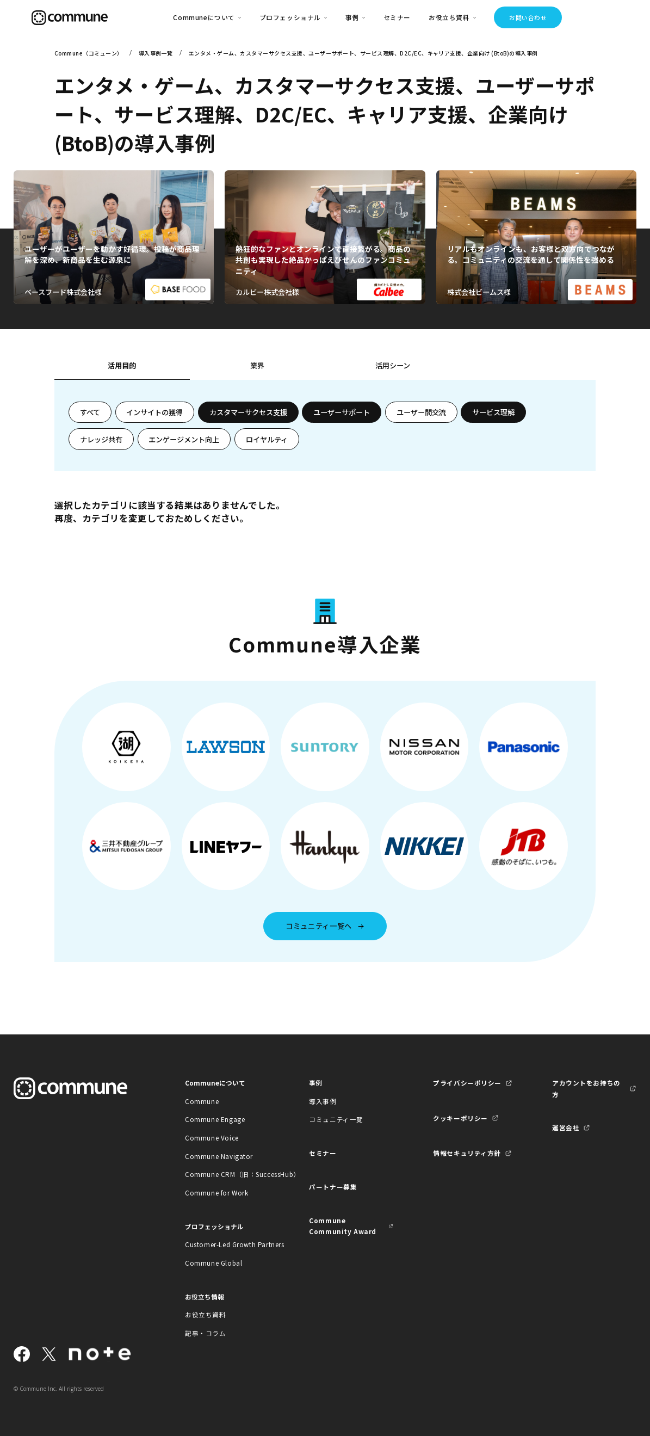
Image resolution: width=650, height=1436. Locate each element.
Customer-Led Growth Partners (227, 1244)
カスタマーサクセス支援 (248, 412)
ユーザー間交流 (421, 412)
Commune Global (213, 1263)
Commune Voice (212, 1137)
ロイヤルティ (267, 439)
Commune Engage (215, 1119)
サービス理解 (493, 412)
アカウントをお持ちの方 (586, 1088)
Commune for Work (216, 1192)
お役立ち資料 (205, 1314)
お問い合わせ (528, 17)
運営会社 (565, 1127)
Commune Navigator (219, 1156)
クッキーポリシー (460, 1118)
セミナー (397, 17)
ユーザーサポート (341, 412)
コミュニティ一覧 (336, 1119)
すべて (90, 412)
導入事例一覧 (156, 53)
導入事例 (322, 1101)
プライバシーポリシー (467, 1082)
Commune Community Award (342, 1226)
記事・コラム (205, 1333)
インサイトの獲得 (154, 412)
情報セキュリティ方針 (467, 1153)
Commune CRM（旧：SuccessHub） (227, 1174)
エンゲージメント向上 (183, 439)
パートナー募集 (333, 1186)
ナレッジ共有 (101, 439)
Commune (202, 1101)
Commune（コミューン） (88, 53)
